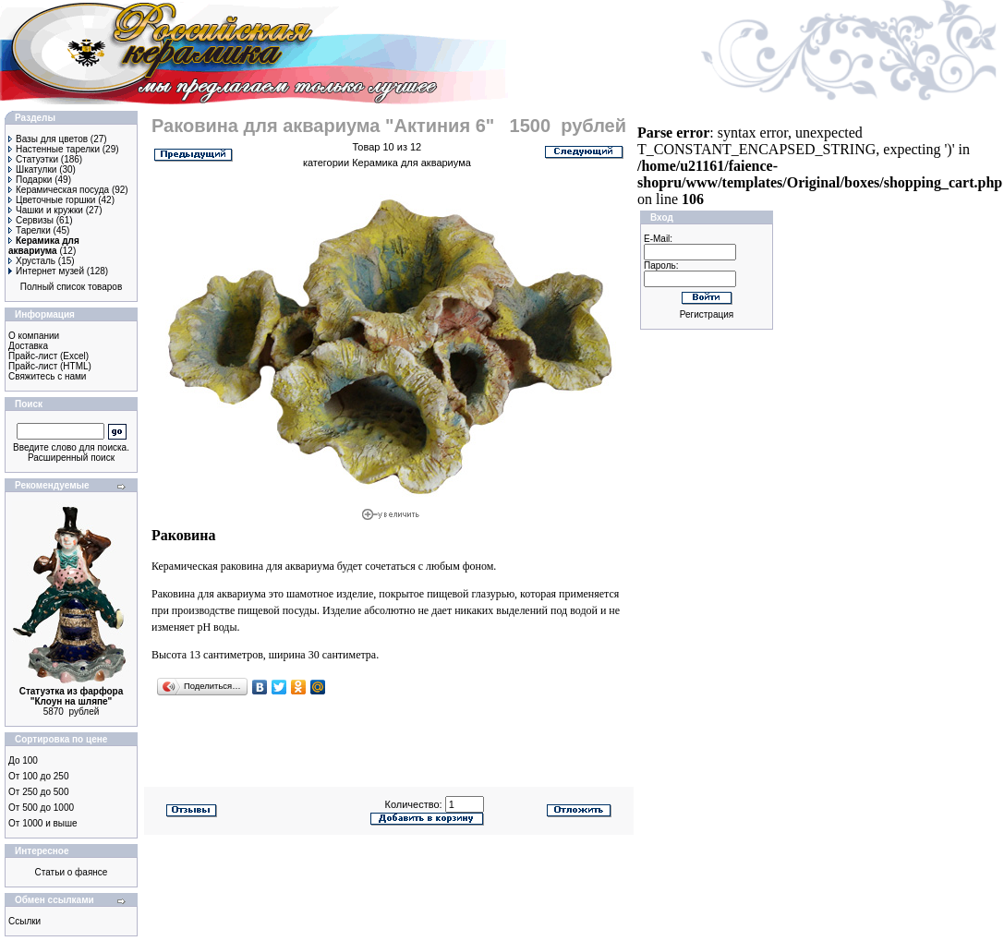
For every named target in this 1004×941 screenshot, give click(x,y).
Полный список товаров (71, 287)
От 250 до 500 (38, 792)
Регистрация (706, 314)
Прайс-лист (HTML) (49, 366)
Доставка (28, 346)
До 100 (23, 760)
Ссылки (24, 921)
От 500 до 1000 (41, 807)
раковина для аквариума (277, 566)
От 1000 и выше (43, 823)
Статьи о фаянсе (71, 872)
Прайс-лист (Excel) (48, 356)
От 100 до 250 (38, 776)
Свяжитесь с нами (47, 376)
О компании (33, 336)
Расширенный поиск (71, 457)
